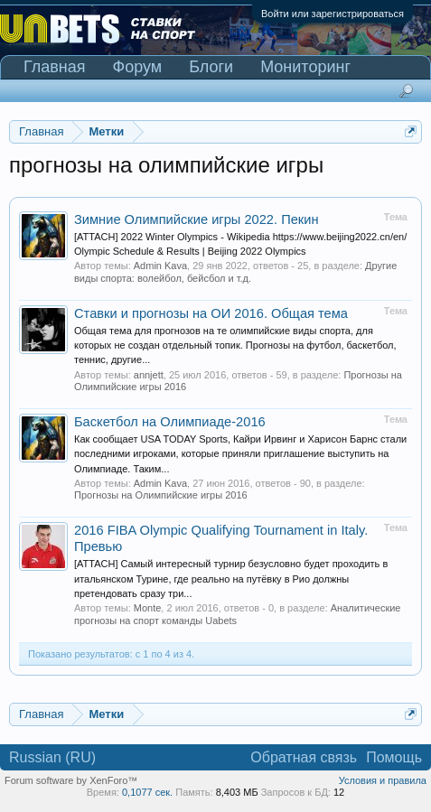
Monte (148, 607)
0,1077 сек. (147, 792)
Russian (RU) (52, 757)
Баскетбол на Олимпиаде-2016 (170, 422)
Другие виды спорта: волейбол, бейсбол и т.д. (235, 271)
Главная (54, 67)
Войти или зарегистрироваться (332, 13)
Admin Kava (160, 265)
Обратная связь (303, 757)
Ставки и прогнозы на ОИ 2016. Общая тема (211, 313)
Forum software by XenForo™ (71, 780)
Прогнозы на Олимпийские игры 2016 (161, 495)
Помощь (394, 757)
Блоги (211, 67)
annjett (149, 374)
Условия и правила (382, 780)
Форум (138, 67)
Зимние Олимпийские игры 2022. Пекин (196, 219)
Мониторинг (305, 67)
